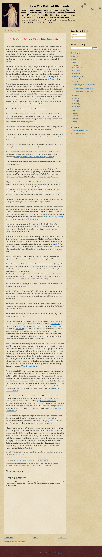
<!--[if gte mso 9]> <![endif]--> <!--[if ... (85, 88)
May (75, 98)
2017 (74, 110)
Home (35, 538)
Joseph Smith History (30, 366)
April (75, 101)
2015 (74, 116)
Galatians (43, 71)
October (76, 73)
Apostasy (13, 463)
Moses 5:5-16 (55, 324)
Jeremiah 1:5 (54, 244)
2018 (74, 65)
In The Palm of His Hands (81, 130)
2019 (74, 62)
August (76, 79)
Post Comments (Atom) (19, 542)
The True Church (46, 465)
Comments (76, 38)
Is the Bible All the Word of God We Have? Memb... (84, 85)
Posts (74, 34)
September (77, 76)
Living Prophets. (53, 463)
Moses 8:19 (37, 326)
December (77, 67)
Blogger (60, 553)
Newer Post (8, 538)
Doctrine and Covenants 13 (50, 383)
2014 (74, 119)
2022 (74, 56)
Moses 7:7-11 (21, 326)
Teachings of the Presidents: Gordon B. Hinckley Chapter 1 (33, 157)
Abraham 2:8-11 (56, 326)
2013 (74, 122)
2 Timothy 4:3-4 (53, 79)
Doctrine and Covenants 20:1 (26, 403)
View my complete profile (78, 133)
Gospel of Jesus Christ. (40, 463)
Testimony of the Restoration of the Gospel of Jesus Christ (23, 465)
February (77, 106)
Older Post (62, 538)
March (76, 104)
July (75, 82)
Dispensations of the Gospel (24, 463)
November (77, 70)
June (75, 95)
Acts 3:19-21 (53, 421)
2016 (74, 113)
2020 (74, 59)
